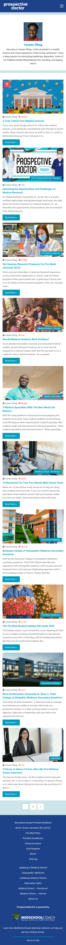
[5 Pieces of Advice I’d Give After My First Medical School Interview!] (33, 745)
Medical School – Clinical (33, 893)
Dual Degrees (33, 848)
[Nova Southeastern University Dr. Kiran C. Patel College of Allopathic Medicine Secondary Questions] (33, 670)
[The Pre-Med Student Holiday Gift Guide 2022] (33, 602)
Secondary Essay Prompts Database (32, 822)
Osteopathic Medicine (33, 872)
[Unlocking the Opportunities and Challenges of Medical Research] (33, 165)
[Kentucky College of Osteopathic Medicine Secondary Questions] (33, 526)
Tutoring (33, 859)
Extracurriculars (33, 843)
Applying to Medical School (33, 867)
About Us (33, 898)
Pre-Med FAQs (33, 833)
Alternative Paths (33, 883)
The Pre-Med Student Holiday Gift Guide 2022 (28, 625)
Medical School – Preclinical (33, 888)
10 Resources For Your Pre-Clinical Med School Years (33, 482)
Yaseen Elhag (33, 44)
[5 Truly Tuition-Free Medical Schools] (33, 97)
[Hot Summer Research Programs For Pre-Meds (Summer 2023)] (33, 240)
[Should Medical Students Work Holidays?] (33, 315)
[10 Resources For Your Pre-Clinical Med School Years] (33, 458)
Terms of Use (33, 940)
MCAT (33, 853)
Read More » (11, 142)
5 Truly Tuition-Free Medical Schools (23, 120)
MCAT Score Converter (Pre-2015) (33, 827)
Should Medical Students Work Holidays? (26, 339)
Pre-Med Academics (33, 838)
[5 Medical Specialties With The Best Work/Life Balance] (33, 383)
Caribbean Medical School (33, 878)
